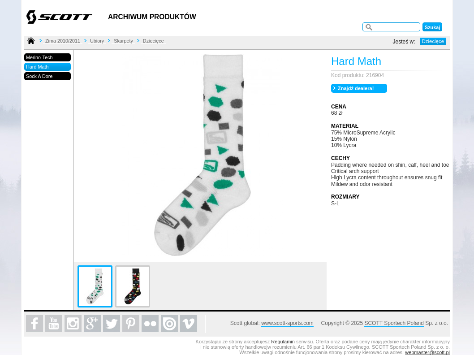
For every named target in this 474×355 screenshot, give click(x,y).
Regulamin (283, 341)
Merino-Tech (39, 57)
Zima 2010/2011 (62, 40)
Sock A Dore (39, 76)
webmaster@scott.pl (427, 352)
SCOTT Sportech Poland (394, 323)
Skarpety (123, 40)
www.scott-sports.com (287, 323)
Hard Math (37, 66)
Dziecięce (153, 40)
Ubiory (97, 40)
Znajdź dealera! (356, 88)
